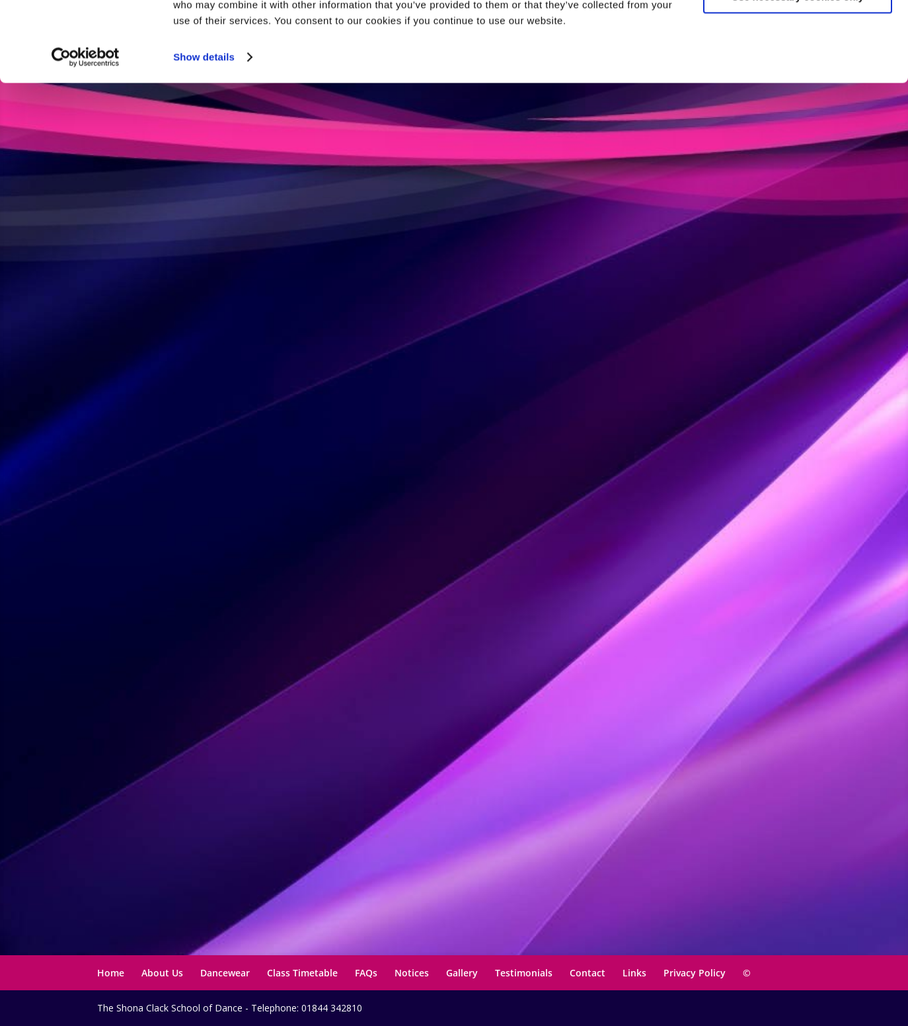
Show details (204, 132)
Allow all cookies (798, 32)
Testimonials (523, 972)
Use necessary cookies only (798, 71)
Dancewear (225, 972)
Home (110, 972)
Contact (587, 972)
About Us (162, 972)
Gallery (462, 972)
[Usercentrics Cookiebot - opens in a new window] (85, 132)
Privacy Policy (694, 972)
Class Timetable (302, 972)
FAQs (366, 972)
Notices (412, 972)
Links (634, 972)
